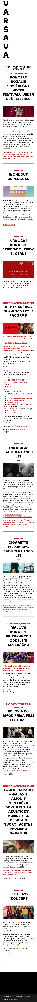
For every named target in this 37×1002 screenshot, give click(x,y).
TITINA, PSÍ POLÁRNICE (16, 400)
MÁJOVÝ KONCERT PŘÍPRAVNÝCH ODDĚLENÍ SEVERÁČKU (18, 636)
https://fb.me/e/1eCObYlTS (20, 426)
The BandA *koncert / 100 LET (18, 452)
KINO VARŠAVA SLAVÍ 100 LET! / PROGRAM (18, 311)
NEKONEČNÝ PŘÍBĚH (15, 380)
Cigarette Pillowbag (14, 413)
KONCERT (22, 73)
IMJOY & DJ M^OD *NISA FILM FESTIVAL (18, 715)
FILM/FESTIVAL (17, 303)
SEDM (9, 386)
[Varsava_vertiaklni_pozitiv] (15, 29)
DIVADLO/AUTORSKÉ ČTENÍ (18, 704)
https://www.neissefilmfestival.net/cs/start (16, 770)
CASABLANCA (12, 402)
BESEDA (13, 73)
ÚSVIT (9, 372)
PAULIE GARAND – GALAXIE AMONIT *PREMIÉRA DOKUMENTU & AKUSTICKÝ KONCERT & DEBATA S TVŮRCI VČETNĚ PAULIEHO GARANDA (18, 811)
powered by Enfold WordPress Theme (22, 999)
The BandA (11, 411)
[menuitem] (32, 3)
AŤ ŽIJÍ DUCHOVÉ (14, 392)
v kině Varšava (11, 668)
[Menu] (32, 3)
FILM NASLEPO (13, 409)
